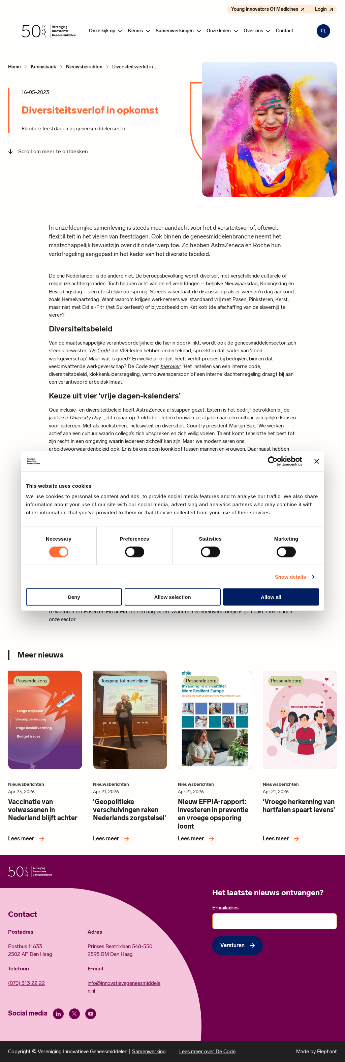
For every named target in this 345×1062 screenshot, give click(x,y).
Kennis (135, 31)
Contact (284, 31)
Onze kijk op (102, 31)
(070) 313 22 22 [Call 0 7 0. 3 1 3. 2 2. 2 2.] (26, 983)
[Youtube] (90, 1013)
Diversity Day (85, 417)
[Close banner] (316, 461)
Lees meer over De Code (207, 1051)
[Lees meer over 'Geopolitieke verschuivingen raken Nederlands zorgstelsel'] (112, 838)
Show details (290, 576)
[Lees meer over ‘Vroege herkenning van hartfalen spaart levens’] (282, 838)
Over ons (253, 31)
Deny (74, 597)
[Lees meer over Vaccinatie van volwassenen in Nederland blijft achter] (27, 838)
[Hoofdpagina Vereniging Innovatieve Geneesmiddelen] (48, 31)
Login (321, 9)
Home (14, 67)
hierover (170, 366)
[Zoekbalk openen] (323, 31)
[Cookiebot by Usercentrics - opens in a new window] (272, 461)
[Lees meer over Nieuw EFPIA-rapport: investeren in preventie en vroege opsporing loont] (197, 838)
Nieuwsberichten (84, 67)
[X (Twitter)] (74, 1013)
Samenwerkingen (175, 31)
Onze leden (219, 31)
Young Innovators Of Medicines (264, 9)
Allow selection (172, 597)
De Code (99, 350)
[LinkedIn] (58, 1013)
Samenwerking (149, 1051)
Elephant (327, 1051)
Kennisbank (43, 67)
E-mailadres (226, 908)
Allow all (271, 597)
